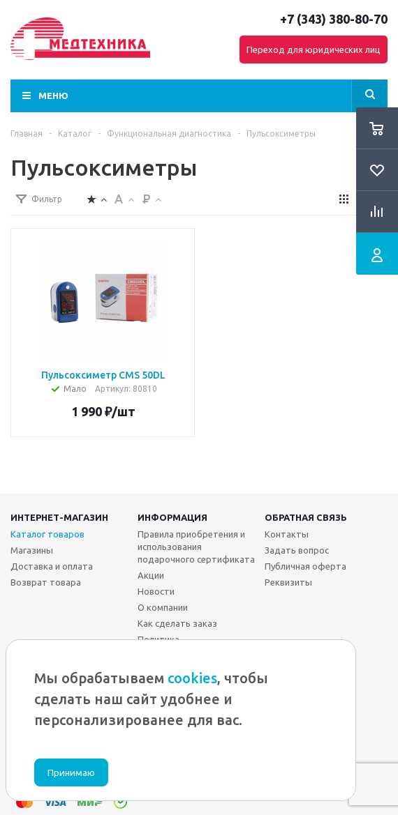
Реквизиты (288, 582)
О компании (163, 607)
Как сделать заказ (177, 623)
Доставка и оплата (51, 566)
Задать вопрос (297, 550)
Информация (172, 517)
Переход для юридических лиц (313, 49)
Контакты (287, 534)
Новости (156, 591)
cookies (192, 678)
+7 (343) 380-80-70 (334, 19)
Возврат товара (45, 582)
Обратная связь (306, 517)
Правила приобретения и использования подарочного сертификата (196, 546)
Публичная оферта (305, 566)
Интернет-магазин (59, 517)
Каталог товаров (47, 534)
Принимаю (71, 773)
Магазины (31, 550)
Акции (151, 575)
